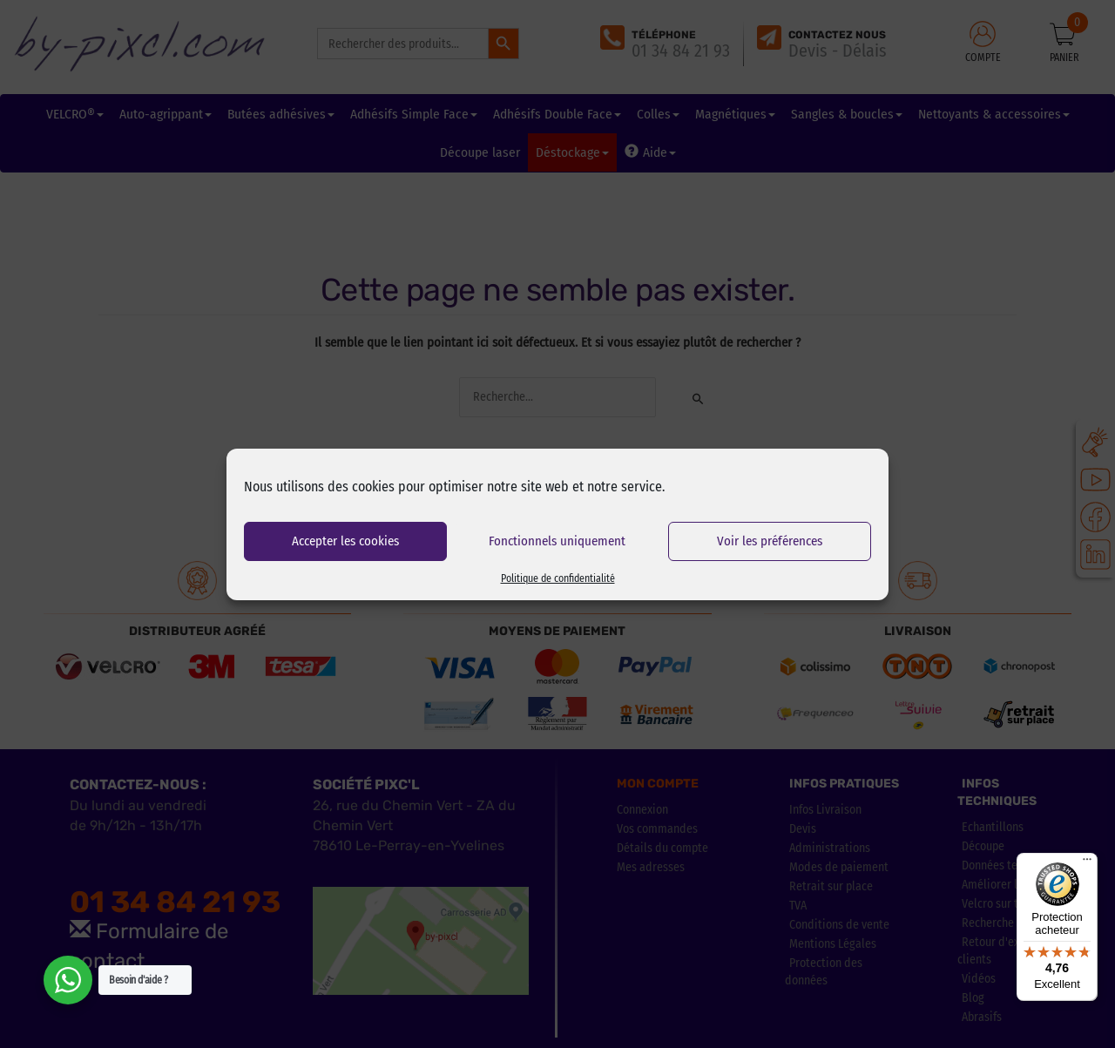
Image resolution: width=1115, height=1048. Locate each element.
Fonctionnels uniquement (557, 541)
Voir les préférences (769, 541)
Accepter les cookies (345, 541)
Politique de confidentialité (558, 578)
